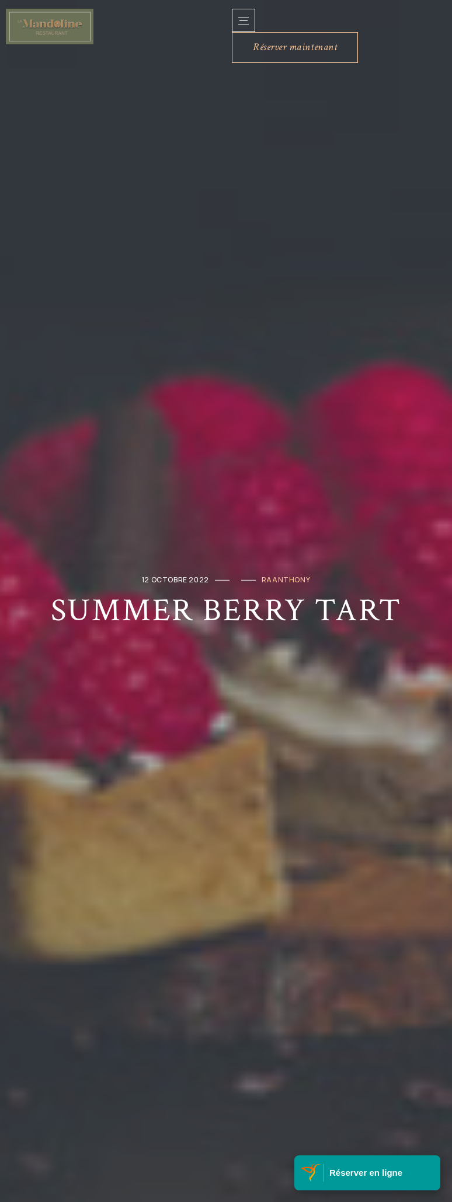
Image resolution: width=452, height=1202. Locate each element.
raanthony (286, 580)
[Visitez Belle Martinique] (312, 1173)
